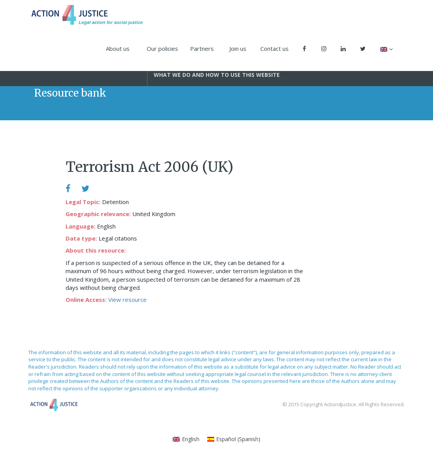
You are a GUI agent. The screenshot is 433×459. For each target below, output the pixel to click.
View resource (127, 299)
